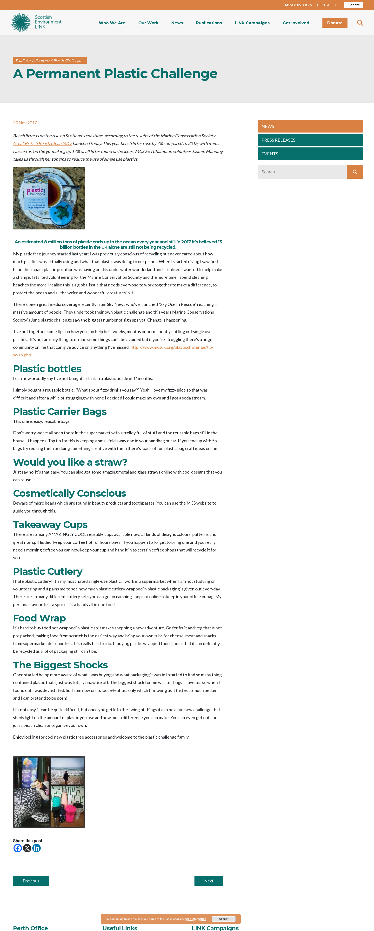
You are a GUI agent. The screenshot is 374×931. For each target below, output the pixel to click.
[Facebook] (17, 848)
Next (209, 880)
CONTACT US (328, 5)
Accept (223, 919)
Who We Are (112, 22)
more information (195, 918)
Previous (31, 880)
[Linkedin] (36, 848)
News (177, 22)
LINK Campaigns (252, 22)
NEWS (267, 126)
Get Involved (296, 22)
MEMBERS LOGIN (298, 5)
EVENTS (269, 153)
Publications (209, 22)
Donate (353, 4)
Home (36, 23)
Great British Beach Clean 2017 (42, 143)
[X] (27, 848)
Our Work (148, 22)
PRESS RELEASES (278, 140)
